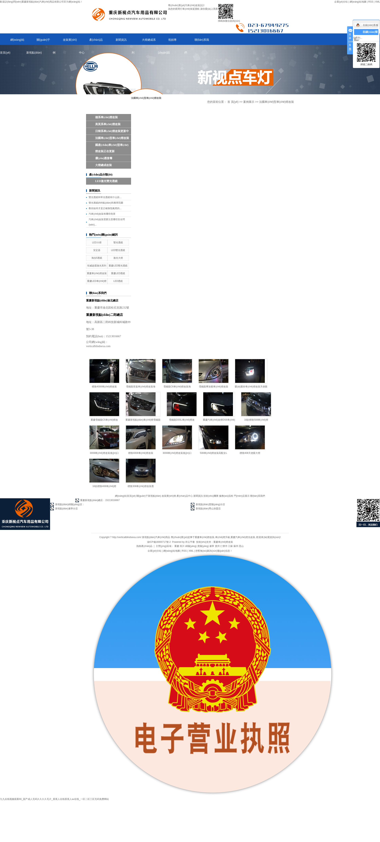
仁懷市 (223, 546)
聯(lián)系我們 (196, 41)
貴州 (217, 546)
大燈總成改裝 (103, 165)
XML (377, 1)
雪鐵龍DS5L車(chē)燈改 (182, 419)
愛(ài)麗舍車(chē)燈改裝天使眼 (251, 386)
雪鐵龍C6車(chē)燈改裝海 (177, 386)
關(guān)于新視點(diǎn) (38, 41)
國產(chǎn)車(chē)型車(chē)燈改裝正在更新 (111, 148)
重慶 (176, 546)
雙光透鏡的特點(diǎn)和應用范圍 (106, 202)
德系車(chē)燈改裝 (106, 117)
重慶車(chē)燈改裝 (96, 273)
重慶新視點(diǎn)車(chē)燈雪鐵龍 (143, 419)
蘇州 (236, 546)
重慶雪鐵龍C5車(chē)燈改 (104, 419)
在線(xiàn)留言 (370, 34)
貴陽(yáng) (203, 546)
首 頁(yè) (232, 101)
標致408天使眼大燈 (250, 453)
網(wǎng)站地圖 (358, 1)
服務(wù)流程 (226, 496)
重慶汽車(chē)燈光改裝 (243, 537)
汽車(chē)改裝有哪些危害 (102, 213)
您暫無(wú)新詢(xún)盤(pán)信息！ (213, 550)
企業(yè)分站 (341, 1)
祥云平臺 (190, 542)
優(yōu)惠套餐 (103, 158)
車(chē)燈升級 (222, 537)
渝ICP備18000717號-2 (159, 542)
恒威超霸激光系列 (96, 265)
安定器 (96, 250)
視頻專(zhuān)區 (167, 41)
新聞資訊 (121, 39)
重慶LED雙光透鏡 (118, 265)
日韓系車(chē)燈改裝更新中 (112, 131)
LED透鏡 (118, 281)
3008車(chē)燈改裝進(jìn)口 (104, 453)
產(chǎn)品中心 (91, 41)
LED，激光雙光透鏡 (106, 181)
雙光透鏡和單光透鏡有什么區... (105, 197)
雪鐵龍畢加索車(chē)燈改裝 (213, 386)
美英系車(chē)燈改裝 (108, 124)
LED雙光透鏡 (118, 250)
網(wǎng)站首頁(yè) (12, 41)
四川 (182, 546)
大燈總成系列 (144, 41)
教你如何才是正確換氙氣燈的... (105, 208)
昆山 (241, 546)
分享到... (357, 37)
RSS (370, 1)
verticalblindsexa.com (98, 346)
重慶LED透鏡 (118, 273)
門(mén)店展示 (242, 496)
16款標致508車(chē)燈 (256, 419)
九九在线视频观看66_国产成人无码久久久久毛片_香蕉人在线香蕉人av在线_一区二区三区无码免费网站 (54, 799)
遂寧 (211, 546)
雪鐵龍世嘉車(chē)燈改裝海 (140, 386)
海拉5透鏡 (96, 258)
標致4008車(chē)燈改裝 (104, 386)
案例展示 (248, 101)
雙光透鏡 (118, 242)
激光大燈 (118, 258)
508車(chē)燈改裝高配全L (213, 453)
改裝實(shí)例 (65, 41)
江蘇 (230, 546)
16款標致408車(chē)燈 (104, 486)
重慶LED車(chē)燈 (97, 281)
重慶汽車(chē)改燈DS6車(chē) (219, 419)
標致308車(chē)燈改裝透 (141, 486)
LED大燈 (96, 242)
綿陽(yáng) (191, 546)
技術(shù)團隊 (210, 496)
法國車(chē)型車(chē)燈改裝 (112, 138)
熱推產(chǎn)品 (144, 546)
